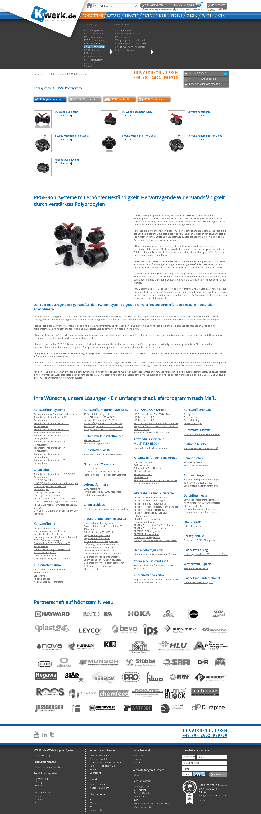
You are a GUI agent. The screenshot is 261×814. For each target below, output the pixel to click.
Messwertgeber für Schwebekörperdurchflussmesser (201, 507)
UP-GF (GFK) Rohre (44, 480)
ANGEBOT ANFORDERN (202, 79)
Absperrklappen (42, 578)
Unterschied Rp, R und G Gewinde (52, 549)
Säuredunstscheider (144, 462)
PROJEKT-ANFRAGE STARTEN (205, 84)
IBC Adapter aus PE (144, 417)
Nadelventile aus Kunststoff (48, 581)
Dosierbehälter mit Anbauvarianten (102, 553)
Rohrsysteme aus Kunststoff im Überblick (55, 414)
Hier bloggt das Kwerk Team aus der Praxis (206, 554)
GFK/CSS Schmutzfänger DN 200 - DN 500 (55, 501)
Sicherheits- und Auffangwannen (101, 541)
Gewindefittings (192, 420)
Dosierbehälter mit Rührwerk (99, 547)
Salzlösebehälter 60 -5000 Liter (100, 532)
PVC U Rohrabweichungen (48, 540)
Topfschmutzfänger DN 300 (198, 482)
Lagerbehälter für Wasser (97, 538)
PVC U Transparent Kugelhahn (50, 569)
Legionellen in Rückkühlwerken (150, 447)
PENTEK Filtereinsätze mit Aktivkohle (153, 528)
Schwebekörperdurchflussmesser (201, 499)
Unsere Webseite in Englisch (198, 582)
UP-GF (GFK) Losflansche (47, 495)
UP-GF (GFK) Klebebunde (47, 492)
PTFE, (50, 558)
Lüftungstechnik (92, 488)
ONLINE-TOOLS (197, 73)
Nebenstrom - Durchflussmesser (200, 511)
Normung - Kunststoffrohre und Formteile (56, 537)
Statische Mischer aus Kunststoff (201, 448)
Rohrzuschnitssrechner (46, 527)
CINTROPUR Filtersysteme (147, 531)
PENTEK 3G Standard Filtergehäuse (152, 500)
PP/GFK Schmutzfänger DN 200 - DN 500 (55, 498)
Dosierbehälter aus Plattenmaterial (102, 556)
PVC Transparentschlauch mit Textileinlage (106, 508)
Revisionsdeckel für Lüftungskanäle (102, 491)
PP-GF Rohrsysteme (77, 74)
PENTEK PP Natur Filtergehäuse (150, 509)
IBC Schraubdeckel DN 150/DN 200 (152, 414)
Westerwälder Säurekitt (196, 568)
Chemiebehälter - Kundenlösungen (102, 559)
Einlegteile (189, 414)
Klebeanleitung (92, 440)
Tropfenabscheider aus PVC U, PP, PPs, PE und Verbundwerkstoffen (156, 581)
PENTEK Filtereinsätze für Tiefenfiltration (155, 525)
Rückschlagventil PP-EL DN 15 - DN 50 (103, 426)
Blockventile (40, 575)
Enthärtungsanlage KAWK (147, 537)
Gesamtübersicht (85, 99)
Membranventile (42, 572)
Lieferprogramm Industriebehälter (101, 544)
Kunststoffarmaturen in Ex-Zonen (101, 420)
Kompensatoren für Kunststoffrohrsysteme (196, 464)
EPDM (68, 558)
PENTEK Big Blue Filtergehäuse (150, 503)
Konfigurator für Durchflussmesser (202, 502)
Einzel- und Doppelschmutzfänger (201, 479)
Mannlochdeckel (142, 471)
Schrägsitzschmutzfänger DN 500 (201, 485)
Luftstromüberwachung (96, 494)
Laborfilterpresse (192, 526)
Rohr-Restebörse (155, 99)
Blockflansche (141, 477)
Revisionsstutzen (143, 474)
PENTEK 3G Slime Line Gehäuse (150, 497)
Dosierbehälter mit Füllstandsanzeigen (104, 562)
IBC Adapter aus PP (144, 420)
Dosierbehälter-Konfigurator (99, 523)
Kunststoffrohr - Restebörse (48, 534)
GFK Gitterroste (92, 468)
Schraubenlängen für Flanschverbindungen (45, 554)
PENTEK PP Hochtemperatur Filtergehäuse (156, 506)
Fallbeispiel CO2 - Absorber (148, 468)
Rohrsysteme (57, 74)
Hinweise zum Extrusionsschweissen (103, 454)
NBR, (56, 558)
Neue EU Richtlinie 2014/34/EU (100, 417)
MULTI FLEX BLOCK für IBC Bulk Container (156, 423)
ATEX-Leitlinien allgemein (97, 414)
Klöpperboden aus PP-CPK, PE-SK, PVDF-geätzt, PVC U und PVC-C (155, 482)
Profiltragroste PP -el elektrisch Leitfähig (105, 474)
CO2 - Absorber (142, 465)
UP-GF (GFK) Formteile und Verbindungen (56, 483)
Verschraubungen (193, 423)
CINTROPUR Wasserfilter (146, 534)
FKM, (62, 558)
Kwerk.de (38, 74)
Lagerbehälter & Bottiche (97, 535)
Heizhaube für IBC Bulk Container (151, 432)
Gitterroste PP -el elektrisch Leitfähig (103, 471)
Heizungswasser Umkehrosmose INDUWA (155, 540)
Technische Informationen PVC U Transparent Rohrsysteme (51, 431)
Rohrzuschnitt (120, 99)
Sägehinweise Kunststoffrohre (49, 530)
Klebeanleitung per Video (97, 443)
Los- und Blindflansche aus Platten (202, 434)
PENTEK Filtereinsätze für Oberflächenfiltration (147, 520)
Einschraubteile (192, 417)
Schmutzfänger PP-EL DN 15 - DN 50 (103, 423)
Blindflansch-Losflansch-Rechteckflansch (155, 554)
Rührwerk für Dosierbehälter (99, 550)
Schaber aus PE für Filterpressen (200, 540)
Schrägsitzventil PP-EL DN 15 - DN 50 (103, 429)
